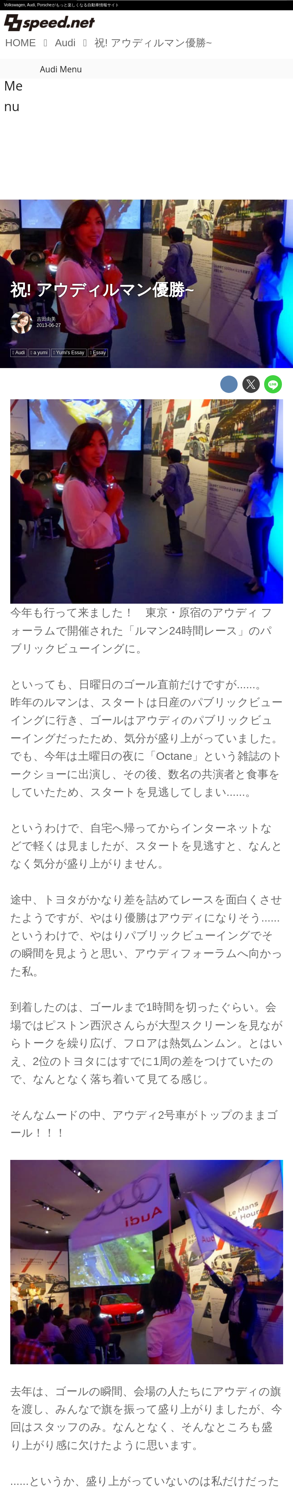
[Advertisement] (146, 140)
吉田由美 (46, 319)
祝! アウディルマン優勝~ (102, 290)
